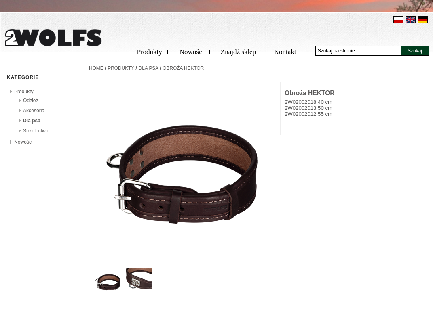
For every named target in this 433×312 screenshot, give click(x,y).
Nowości (192, 52)
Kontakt (285, 52)
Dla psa (31, 121)
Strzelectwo (36, 131)
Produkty (149, 52)
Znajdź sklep (238, 52)
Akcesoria (33, 110)
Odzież (30, 100)
